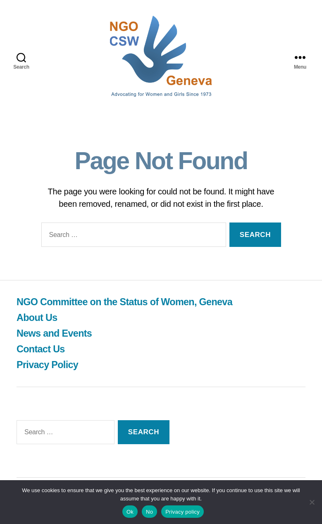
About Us (37, 317)
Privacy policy (182, 512)
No (149, 512)
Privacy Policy (48, 364)
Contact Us (41, 348)
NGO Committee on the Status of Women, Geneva (128, 301)
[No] (312, 502)
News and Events (55, 333)
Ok (130, 512)
